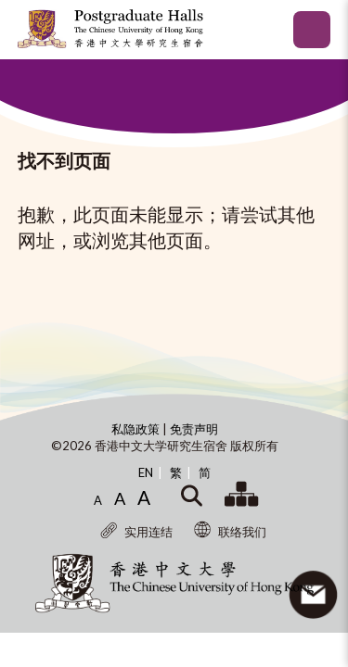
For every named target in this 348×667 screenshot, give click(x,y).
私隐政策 (136, 429)
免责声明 (194, 429)
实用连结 (136, 531)
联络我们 (230, 531)
